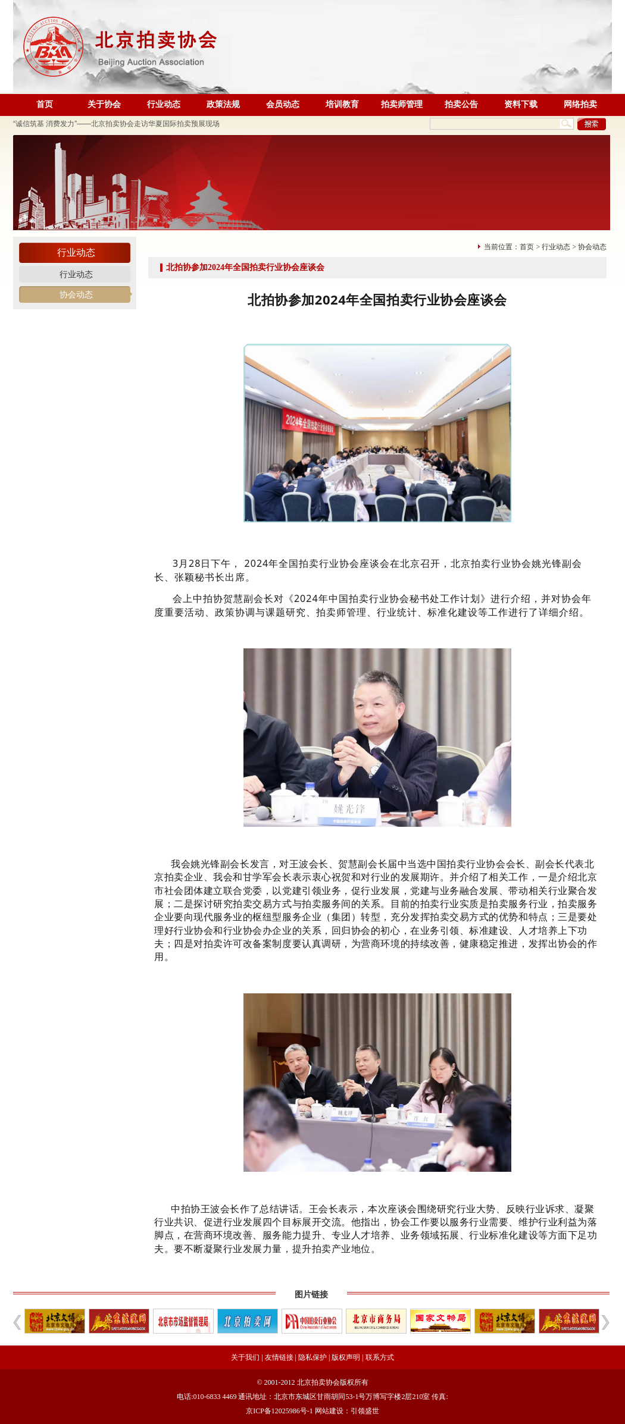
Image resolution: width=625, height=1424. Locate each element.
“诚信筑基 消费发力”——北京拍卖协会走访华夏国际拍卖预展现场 (116, 124)
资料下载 (521, 104)
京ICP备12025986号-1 (279, 1411)
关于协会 (104, 104)
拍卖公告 (461, 104)
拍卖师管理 (402, 104)
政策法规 (223, 104)
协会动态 (76, 294)
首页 (44, 104)
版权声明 (346, 1357)
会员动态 (282, 104)
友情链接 (279, 1357)
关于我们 (245, 1357)
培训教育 (342, 104)
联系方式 (379, 1357)
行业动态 (163, 104)
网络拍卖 (580, 104)
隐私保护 (312, 1357)
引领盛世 (365, 1411)
